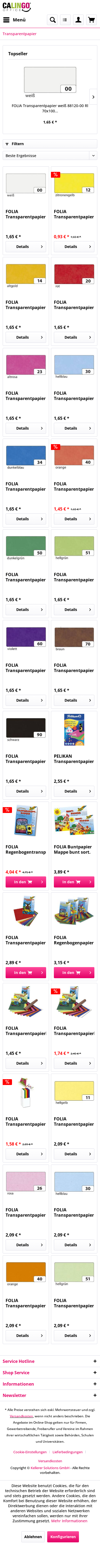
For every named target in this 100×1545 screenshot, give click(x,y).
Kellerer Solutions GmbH (50, 1467)
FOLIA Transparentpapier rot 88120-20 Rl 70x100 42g (74, 305)
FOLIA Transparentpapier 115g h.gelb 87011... (74, 1121)
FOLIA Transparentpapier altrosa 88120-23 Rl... (26, 395)
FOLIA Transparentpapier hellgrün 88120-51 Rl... (74, 577)
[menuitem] (14, 20)
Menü (14, 19)
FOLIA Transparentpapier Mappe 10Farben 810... (26, 940)
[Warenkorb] (91, 20)
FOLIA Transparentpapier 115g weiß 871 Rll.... (26, 1121)
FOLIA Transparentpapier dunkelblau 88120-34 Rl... (26, 486)
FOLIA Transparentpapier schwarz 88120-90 (26, 758)
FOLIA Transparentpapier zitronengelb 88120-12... (74, 214)
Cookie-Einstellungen (30, 1452)
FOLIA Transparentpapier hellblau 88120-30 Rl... (74, 395)
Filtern (15, 143)
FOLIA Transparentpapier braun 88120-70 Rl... (74, 668)
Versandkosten (21, 1416)
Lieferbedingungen (68, 1452)
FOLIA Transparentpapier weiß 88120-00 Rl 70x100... (50, 108)
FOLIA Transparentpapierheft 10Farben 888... (74, 1031)
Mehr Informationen (69, 1520)
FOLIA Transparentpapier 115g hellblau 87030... (74, 1212)
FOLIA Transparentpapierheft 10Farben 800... (26, 1031)
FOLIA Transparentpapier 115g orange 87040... (26, 1303)
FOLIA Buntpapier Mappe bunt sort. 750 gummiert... (73, 849)
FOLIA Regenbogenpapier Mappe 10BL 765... (74, 940)
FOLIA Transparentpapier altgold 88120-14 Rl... (26, 305)
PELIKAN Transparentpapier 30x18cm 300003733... (74, 758)
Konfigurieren (63, 1536)
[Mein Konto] (78, 20)
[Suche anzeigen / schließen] (52, 20)
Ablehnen (33, 1536)
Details (29, 245)
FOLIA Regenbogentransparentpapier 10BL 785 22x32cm (26, 849)
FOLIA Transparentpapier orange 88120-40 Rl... (74, 486)
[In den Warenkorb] (26, 882)
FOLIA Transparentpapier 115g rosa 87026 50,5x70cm (26, 1212)
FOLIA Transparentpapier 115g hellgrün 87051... (74, 1303)
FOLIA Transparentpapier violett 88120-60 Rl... (26, 668)
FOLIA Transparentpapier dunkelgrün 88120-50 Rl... (26, 577)
